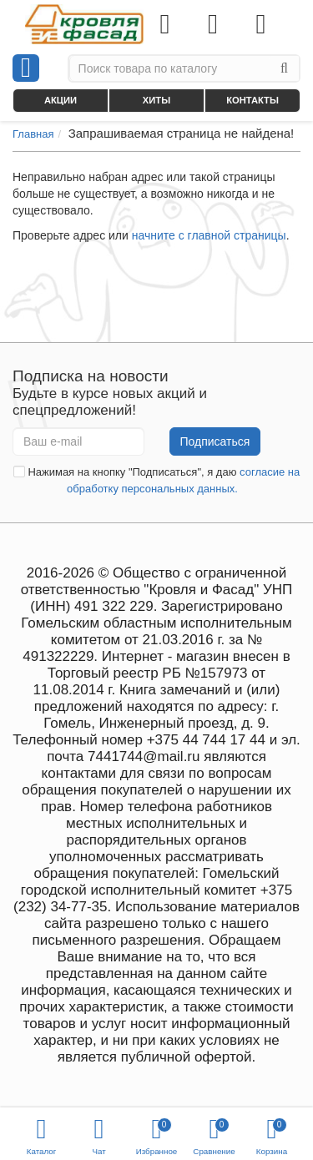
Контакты (252, 100)
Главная (33, 134)
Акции (60, 100)
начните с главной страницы (209, 235)
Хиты (156, 100)
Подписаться (215, 441)
